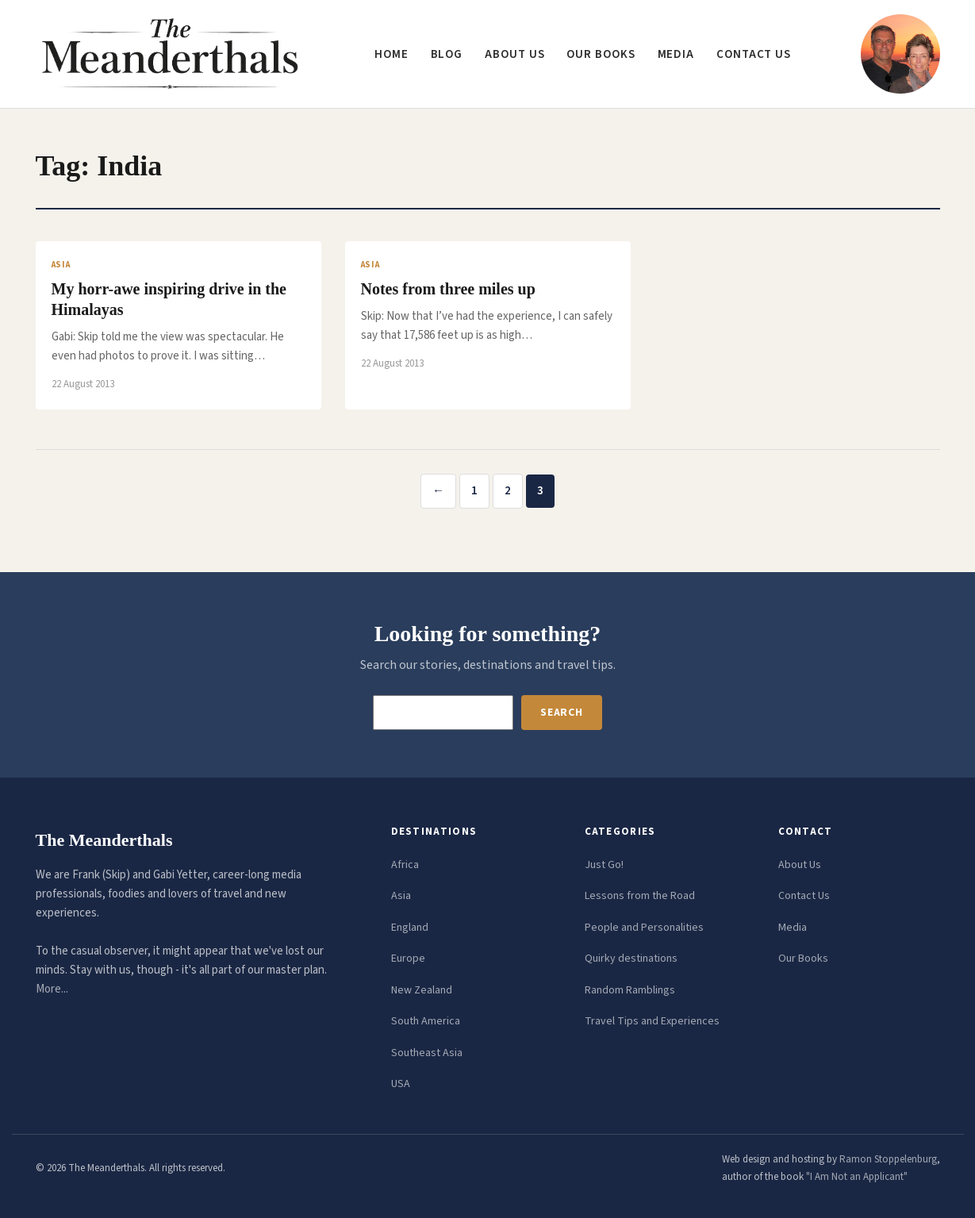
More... (52, 989)
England (409, 928)
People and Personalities (644, 928)
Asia (401, 896)
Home (391, 54)
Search (561, 712)
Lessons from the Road (640, 896)
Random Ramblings (630, 990)
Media (676, 54)
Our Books (600, 54)
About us (514, 54)
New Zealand (421, 990)
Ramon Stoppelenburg (888, 1159)
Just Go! (604, 865)
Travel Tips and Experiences (652, 1021)
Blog (447, 54)
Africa (405, 865)
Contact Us (804, 896)
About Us (799, 865)
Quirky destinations (631, 958)
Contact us (753, 54)
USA (400, 1084)
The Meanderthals (104, 840)
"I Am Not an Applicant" (857, 1177)
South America (425, 1021)
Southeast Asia (427, 1053)
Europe (408, 958)
